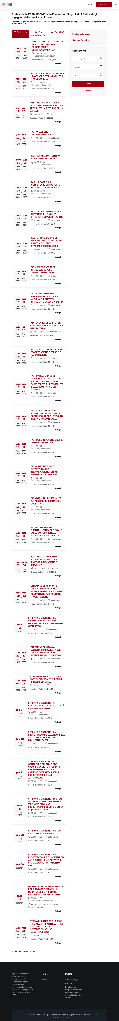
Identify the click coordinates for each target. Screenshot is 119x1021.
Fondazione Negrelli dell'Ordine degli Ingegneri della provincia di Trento (73, 992)
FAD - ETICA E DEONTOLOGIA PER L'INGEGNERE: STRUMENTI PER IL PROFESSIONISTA (47, 76)
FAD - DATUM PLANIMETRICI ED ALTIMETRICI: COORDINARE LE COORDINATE (46, 501)
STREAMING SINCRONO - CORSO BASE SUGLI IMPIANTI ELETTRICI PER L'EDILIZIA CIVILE (46, 679)
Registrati (104, 4)
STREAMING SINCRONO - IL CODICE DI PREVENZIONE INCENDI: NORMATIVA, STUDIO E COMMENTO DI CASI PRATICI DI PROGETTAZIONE (46, 591)
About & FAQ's (71, 980)
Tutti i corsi (20, 32)
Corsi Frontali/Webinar (39, 33)
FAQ (14, 995)
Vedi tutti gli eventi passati (24, 951)
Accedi (90, 4)
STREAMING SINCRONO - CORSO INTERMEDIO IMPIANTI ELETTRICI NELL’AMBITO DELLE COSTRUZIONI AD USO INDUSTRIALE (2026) (46, 926)
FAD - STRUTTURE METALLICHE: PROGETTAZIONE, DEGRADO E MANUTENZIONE (47, 352)
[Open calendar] (101, 66)
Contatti (68, 983)
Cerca (88, 84)
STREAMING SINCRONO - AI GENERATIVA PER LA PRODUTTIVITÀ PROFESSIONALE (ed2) (46, 706)
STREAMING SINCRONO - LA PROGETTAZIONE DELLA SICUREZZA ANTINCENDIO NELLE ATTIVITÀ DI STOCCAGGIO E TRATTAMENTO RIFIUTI (46, 860)
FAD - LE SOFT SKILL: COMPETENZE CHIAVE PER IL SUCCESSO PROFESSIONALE (45, 185)
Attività (45, 980)
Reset (88, 90)
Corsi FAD (57, 32)
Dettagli (58, 63)
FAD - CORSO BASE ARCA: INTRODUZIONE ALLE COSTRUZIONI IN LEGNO (43, 270)
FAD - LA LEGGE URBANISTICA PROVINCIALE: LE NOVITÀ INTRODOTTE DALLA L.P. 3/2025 (47, 214)
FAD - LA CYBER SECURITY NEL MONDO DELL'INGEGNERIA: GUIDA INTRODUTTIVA (46, 326)
